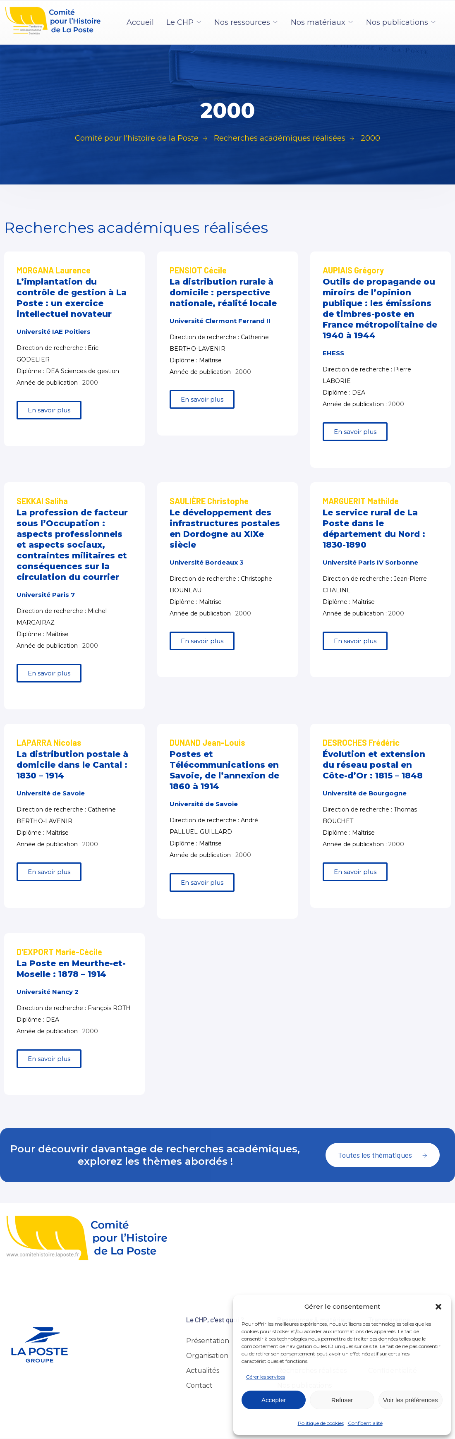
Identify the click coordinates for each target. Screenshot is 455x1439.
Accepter (273, 1399)
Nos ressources (242, 22)
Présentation (207, 1341)
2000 (90, 382)
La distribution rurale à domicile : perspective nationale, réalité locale (223, 292)
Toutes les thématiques (382, 1154)
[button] (438, 1307)
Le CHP (180, 22)
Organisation (207, 1356)
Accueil (140, 22)
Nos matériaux (318, 22)
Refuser (342, 1399)
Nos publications (397, 22)
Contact (199, 1385)
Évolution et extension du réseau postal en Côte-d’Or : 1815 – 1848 (374, 765)
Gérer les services (265, 1377)
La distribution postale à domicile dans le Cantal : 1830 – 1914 (72, 765)
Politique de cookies (321, 1423)
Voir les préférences (410, 1399)
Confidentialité (365, 1423)
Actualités (202, 1370)
